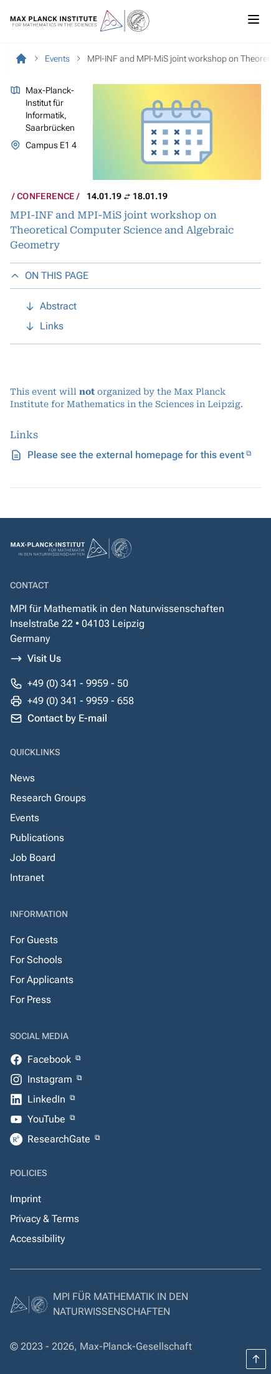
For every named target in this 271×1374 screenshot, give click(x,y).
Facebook (50, 1059)
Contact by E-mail (67, 718)
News (22, 778)
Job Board (32, 857)
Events (24, 818)
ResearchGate (60, 1139)
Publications (37, 838)
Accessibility (37, 1239)
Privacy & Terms (44, 1219)
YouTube (47, 1119)
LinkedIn (47, 1099)
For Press (30, 999)
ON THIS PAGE (49, 275)
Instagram (51, 1079)
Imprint (25, 1199)
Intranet (27, 877)
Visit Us (44, 658)
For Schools (36, 960)
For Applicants (42, 980)
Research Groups (48, 798)
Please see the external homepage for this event (135, 455)
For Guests (34, 940)
